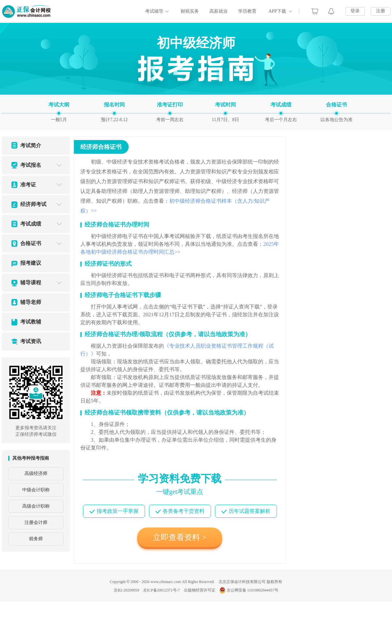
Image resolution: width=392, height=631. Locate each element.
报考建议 (30, 263)
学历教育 (247, 11)
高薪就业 (218, 11)
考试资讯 (30, 341)
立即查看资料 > (179, 537)
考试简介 (30, 145)
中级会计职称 (36, 489)
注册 (380, 10)
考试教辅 (30, 321)
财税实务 (190, 11)
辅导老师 (30, 302)
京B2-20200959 (126, 590)
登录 (355, 10)
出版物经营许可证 (199, 590)
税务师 (36, 538)
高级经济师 (35, 473)
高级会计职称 (36, 506)
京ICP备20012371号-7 (161, 590)
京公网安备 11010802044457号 (249, 590)
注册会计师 (35, 522)
